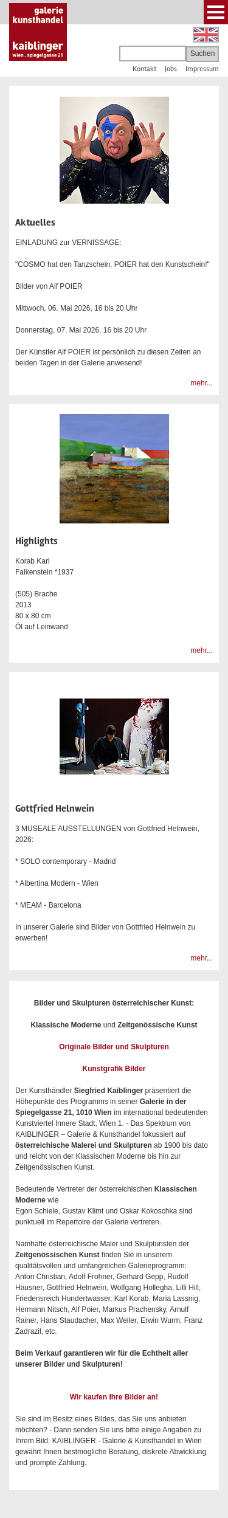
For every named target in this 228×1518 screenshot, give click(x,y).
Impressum (202, 69)
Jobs (171, 69)
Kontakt (144, 69)
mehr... (201, 383)
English (205, 34)
